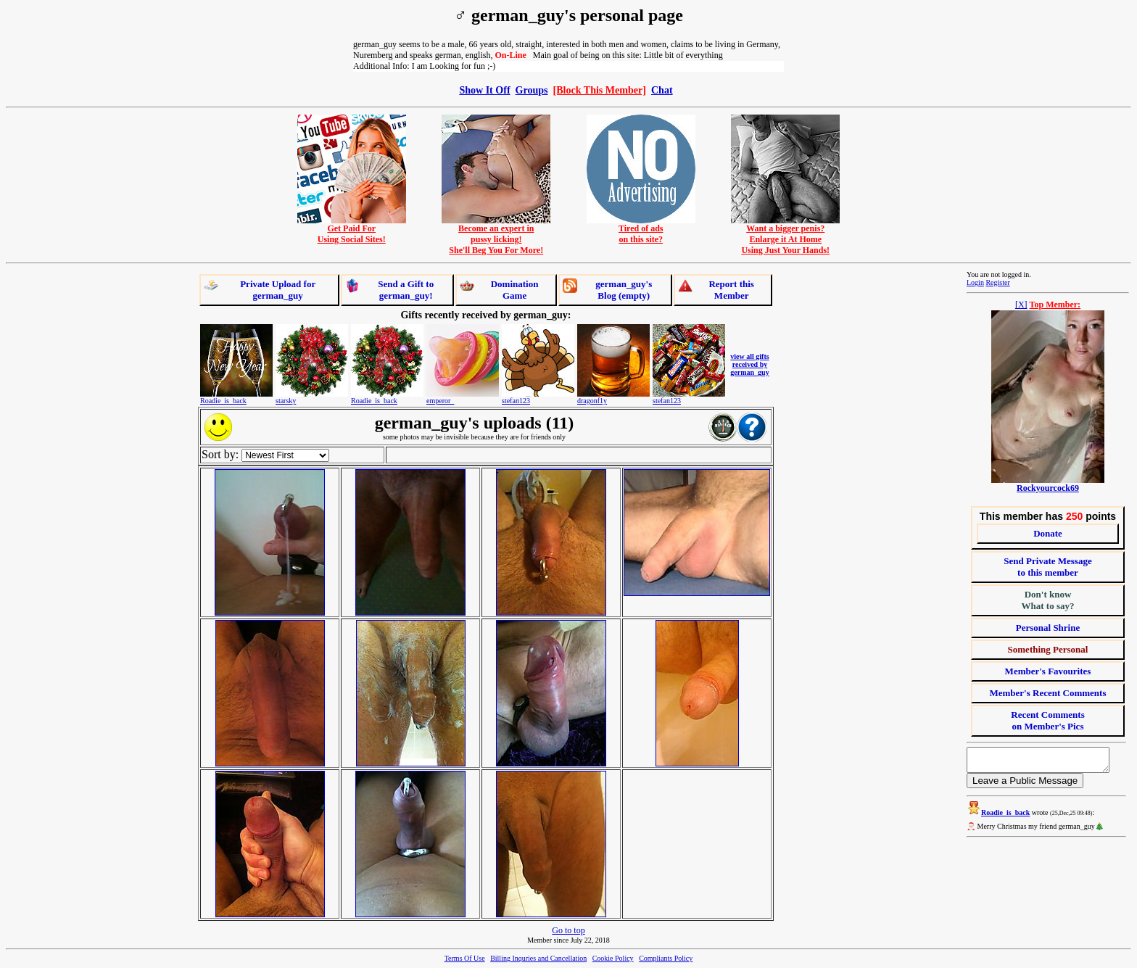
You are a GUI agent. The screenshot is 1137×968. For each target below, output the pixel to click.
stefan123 (516, 401)
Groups (532, 90)
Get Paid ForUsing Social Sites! (351, 229)
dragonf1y (592, 401)
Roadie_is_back (223, 401)
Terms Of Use (465, 958)
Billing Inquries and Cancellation (538, 958)
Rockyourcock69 (1048, 488)
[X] (1021, 304)
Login (975, 282)
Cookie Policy (613, 958)
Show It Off (484, 90)
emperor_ (440, 401)
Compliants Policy (665, 958)
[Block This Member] (599, 90)
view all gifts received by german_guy (749, 364)
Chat (662, 90)
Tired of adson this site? (641, 229)
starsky (286, 401)
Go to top (568, 930)
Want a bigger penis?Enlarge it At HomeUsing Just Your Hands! (785, 235)
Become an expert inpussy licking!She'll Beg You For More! (496, 235)
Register (997, 282)
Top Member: (1055, 304)
